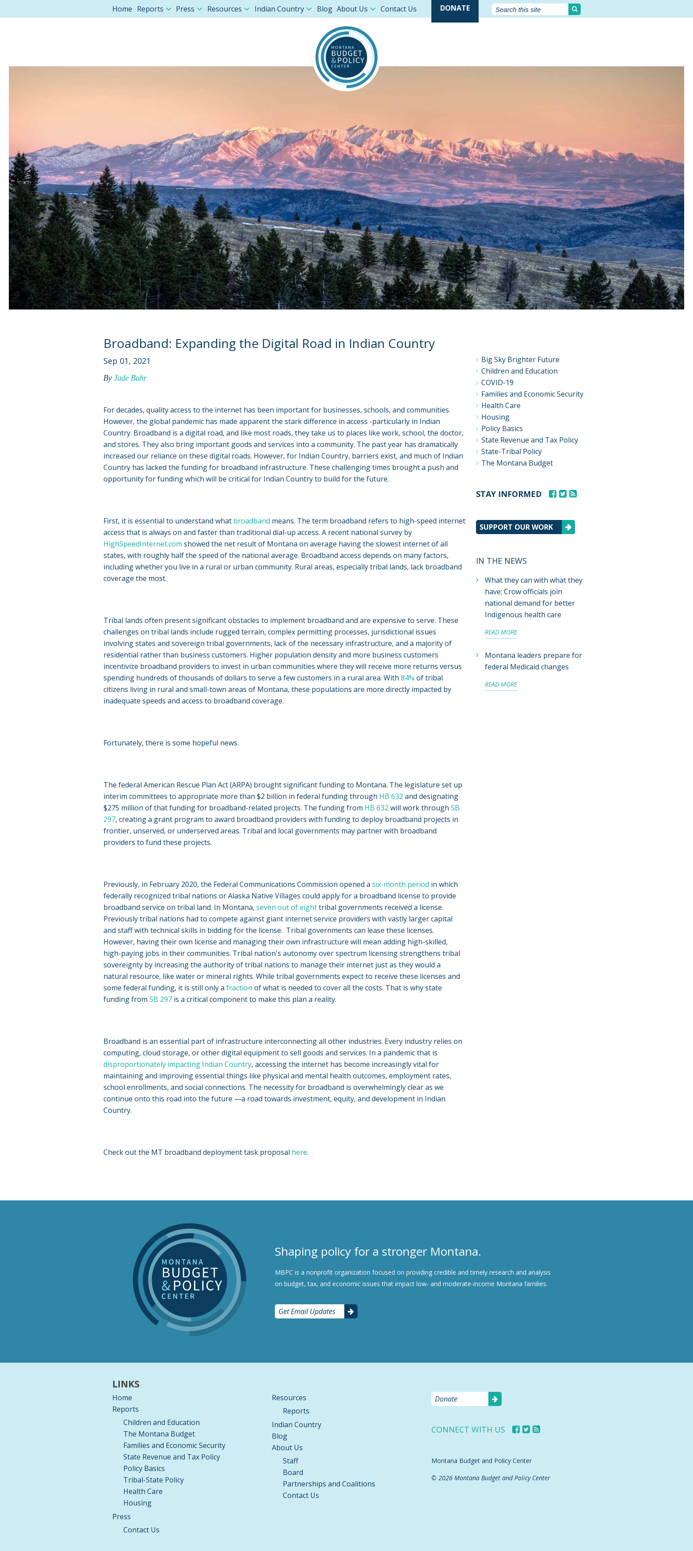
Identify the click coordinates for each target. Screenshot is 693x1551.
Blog (324, 9)
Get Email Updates (306, 1311)
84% (408, 678)
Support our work (516, 527)
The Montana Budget (517, 463)
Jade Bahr (130, 378)
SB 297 (160, 999)
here (299, 1152)
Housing (495, 417)
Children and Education (519, 371)
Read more (501, 632)
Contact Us (399, 9)
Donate (455, 8)
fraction (239, 988)
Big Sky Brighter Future (520, 359)
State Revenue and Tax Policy (529, 440)
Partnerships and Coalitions (329, 1484)
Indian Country (279, 9)
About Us (352, 9)
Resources (224, 9)
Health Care (501, 405)
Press (185, 9)
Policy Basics (502, 428)
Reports (150, 9)
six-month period (400, 884)
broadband (251, 521)
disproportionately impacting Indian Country (177, 1064)
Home (122, 9)
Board (293, 1472)
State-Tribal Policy (511, 451)
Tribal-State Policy (153, 1480)
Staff (290, 1461)
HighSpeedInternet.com (142, 544)
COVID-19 (497, 382)
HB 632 (391, 796)
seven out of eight (287, 907)
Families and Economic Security (532, 394)
